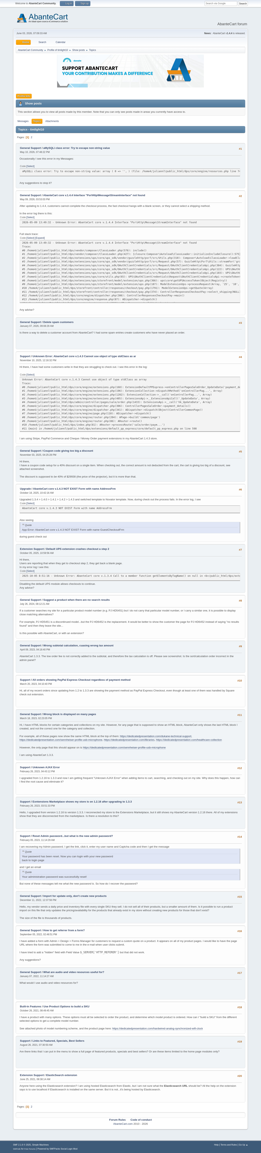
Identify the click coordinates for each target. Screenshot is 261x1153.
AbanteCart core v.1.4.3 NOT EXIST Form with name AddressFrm (74, 488)
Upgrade (25, 488)
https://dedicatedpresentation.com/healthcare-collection (189, 739)
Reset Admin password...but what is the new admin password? (73, 835)
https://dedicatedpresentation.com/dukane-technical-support (155, 736)
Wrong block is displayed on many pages (69, 714)
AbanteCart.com (123, 1123)
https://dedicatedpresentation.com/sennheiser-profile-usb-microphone (61, 739)
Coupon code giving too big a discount (68, 450)
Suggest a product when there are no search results (76, 599)
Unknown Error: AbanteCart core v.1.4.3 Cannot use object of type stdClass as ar (84, 356)
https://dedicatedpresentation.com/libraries (129, 739)
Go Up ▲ (243, 1145)
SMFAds (17, 1149)
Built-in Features (30, 1006)
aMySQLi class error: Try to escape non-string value (76, 147)
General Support (30, 147)
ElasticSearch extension (61, 1075)
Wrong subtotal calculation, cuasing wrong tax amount (78, 645)
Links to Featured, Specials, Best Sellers (58, 1040)
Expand (40, 238)
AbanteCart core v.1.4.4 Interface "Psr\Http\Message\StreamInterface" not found (94, 195)
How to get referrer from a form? (64, 930)
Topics (37, 121)
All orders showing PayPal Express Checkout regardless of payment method (81, 679)
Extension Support (32, 548)
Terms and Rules (229, 1145)
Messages (23, 121)
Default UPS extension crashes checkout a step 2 (77, 548)
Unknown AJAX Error (46, 767)
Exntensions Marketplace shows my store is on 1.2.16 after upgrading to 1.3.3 (82, 801)
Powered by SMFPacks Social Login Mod (57, 1149)
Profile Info (24, 96)
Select (30, 166)
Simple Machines (40, 1145)
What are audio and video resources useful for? (73, 972)
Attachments (52, 121)
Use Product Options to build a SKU (66, 1006)
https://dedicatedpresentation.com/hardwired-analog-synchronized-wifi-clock (157, 1028)
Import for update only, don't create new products (75, 895)
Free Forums (30, 1149)
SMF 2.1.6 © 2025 (22, 1145)
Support (25, 356)
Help (216, 1145)
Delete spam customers (58, 322)
